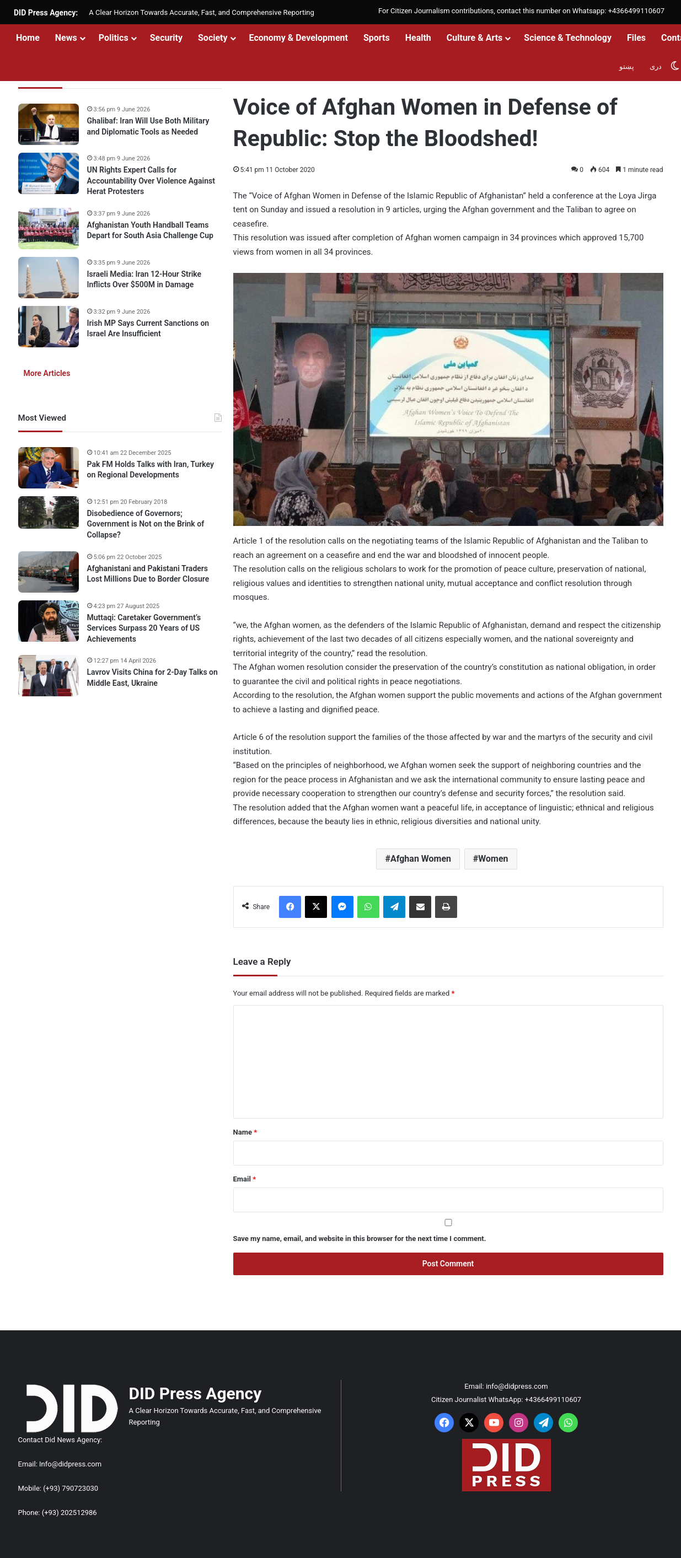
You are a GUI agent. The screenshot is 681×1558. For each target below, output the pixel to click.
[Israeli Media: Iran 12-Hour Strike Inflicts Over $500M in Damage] (48, 277)
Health (418, 38)
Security (166, 38)
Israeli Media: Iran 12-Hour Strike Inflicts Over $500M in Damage (144, 279)
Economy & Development (298, 38)
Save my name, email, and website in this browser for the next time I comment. (359, 1238)
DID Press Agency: (46, 12)
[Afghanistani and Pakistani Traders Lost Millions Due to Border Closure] (48, 572)
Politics (113, 38)
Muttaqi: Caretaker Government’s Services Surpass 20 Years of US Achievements (144, 628)
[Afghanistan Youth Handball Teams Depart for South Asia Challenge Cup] (48, 228)
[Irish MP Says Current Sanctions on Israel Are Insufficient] (48, 326)
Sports (376, 38)
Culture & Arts (475, 38)
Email (244, 1179)
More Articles (47, 373)
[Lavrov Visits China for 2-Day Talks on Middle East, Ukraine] (48, 675)
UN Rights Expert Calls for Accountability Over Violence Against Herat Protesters (151, 180)
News (66, 38)
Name (245, 1132)
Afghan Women (420, 858)
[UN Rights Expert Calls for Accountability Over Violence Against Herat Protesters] (48, 173)
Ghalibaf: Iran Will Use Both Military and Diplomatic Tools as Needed (148, 126)
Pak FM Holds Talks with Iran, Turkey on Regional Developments (150, 470)
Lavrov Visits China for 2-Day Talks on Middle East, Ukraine (152, 677)
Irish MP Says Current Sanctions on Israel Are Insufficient (148, 329)
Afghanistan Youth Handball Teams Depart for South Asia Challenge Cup (150, 230)
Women (493, 858)
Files (636, 38)
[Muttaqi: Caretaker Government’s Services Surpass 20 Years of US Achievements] (48, 621)
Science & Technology (568, 38)
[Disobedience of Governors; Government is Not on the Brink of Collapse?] (48, 512)
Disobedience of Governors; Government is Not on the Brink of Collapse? (146, 524)
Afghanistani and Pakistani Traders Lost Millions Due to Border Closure (148, 574)
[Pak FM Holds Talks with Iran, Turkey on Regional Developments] (48, 467)
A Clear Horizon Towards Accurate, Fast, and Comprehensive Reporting (201, 12)
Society (213, 38)
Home (28, 38)
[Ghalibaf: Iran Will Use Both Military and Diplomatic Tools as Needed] (48, 124)
